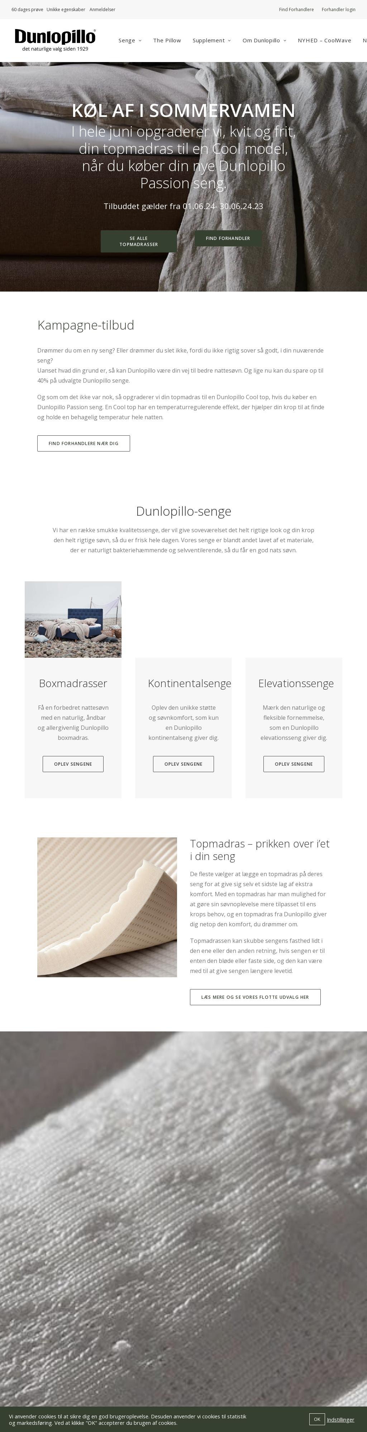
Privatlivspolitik (210, 1364)
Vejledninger (207, 1344)
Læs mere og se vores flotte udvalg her (255, 1019)
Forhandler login (339, 9)
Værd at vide (206, 1324)
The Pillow (170, 41)
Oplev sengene (73, 793)
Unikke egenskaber (68, 9)
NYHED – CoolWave (327, 41)
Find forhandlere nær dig (84, 445)
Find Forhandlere (296, 9)
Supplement (214, 41)
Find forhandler (228, 240)
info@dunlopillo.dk (126, 1344)
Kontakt (200, 1354)
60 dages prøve (27, 9)
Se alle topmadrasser (138, 243)
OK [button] (317, 1419)
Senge (132, 41)
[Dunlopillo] (55, 41)
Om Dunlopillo (267, 41)
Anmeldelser (102, 9)
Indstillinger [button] (340, 1419)
